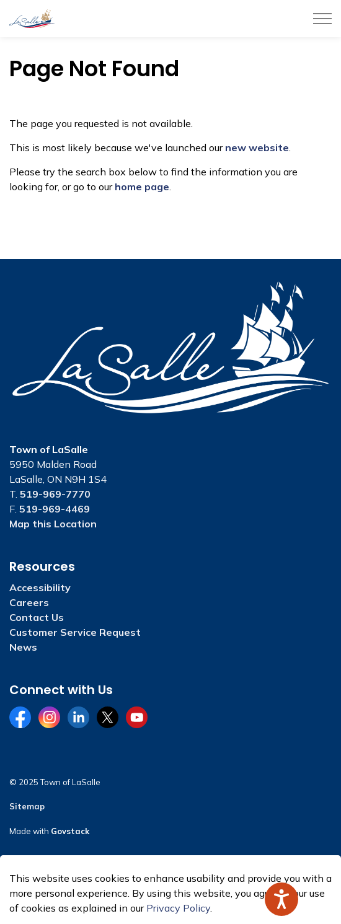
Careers (29, 602)
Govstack (70, 831)
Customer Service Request (75, 632)
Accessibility (40, 587)
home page (142, 186)
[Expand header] (322, 18)
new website (257, 147)
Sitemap (27, 806)
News (23, 647)
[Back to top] (170, 888)
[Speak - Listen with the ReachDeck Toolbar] (281, 899)
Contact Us (36, 617)
